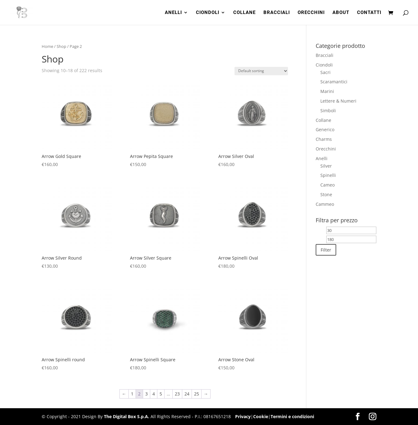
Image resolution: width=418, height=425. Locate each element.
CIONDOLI (207, 12)
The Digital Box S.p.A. (126, 416)
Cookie (260, 416)
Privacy (243, 416)
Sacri (325, 72)
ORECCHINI (311, 12)
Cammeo (325, 204)
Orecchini (326, 149)
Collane (323, 120)
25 (196, 394)
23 (177, 394)
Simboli (328, 110)
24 (186, 394)
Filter (326, 250)
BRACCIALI (276, 12)
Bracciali (324, 55)
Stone (326, 194)
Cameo (327, 185)
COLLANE (244, 12)
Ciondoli (324, 65)
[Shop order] (261, 71)
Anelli (321, 158)
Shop (61, 46)
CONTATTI (369, 12)
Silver (326, 166)
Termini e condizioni (292, 416)
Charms (324, 139)
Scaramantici (333, 82)
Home (47, 46)
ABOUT (340, 12)
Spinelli (328, 175)
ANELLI (173, 12)
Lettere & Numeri (338, 101)
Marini (327, 91)
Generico (325, 129)
